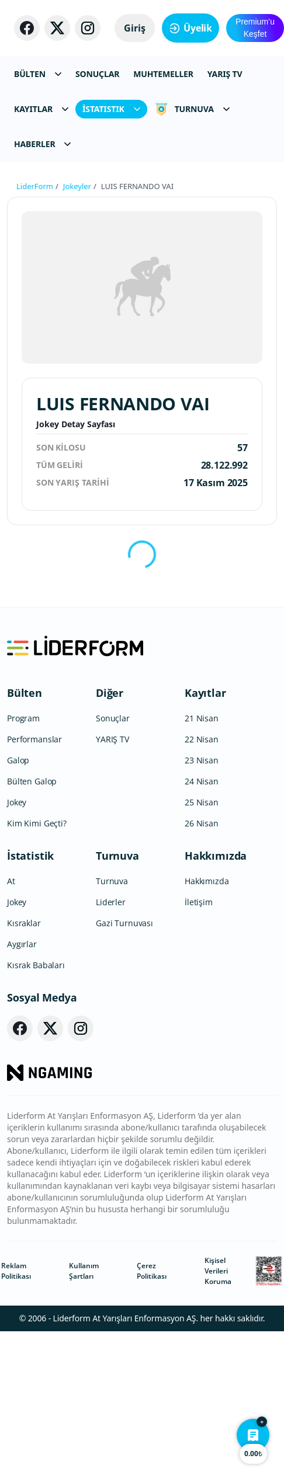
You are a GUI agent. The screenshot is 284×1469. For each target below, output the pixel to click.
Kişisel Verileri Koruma (218, 1270)
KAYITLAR (41, 108)
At (11, 881)
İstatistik (30, 856)
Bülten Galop (32, 781)
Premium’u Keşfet (255, 28)
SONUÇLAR (97, 73)
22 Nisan (202, 739)
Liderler (111, 902)
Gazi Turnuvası (124, 923)
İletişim (199, 902)
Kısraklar (24, 923)
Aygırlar (22, 944)
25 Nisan (202, 802)
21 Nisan (202, 718)
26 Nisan (202, 823)
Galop (18, 760)
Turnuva (117, 856)
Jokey (16, 802)
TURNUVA (192, 109)
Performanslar (34, 739)
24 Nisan (202, 781)
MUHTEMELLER (163, 73)
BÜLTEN (37, 73)
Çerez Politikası (152, 1271)
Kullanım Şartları (84, 1271)
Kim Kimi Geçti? (37, 823)
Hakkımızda (216, 856)
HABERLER (42, 143)
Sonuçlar (113, 718)
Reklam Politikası (16, 1271)
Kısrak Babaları (36, 965)
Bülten (24, 693)
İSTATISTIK (111, 108)
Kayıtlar (205, 693)
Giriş (135, 28)
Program (23, 718)
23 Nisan (202, 760)
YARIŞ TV (225, 73)
